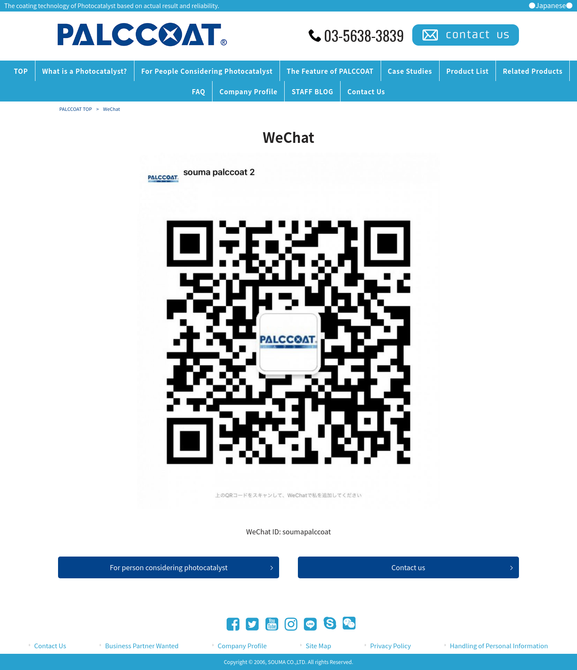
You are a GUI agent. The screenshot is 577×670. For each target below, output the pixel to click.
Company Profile (242, 645)
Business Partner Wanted (141, 645)
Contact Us (50, 645)
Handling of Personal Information (499, 645)
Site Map (318, 645)
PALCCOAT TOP (75, 108)
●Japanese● (551, 5)
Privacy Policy (390, 645)
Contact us (408, 567)
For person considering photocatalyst (168, 567)
